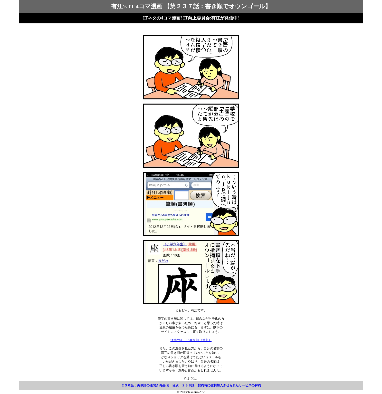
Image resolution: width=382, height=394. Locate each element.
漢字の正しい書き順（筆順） (191, 340)
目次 (175, 385)
